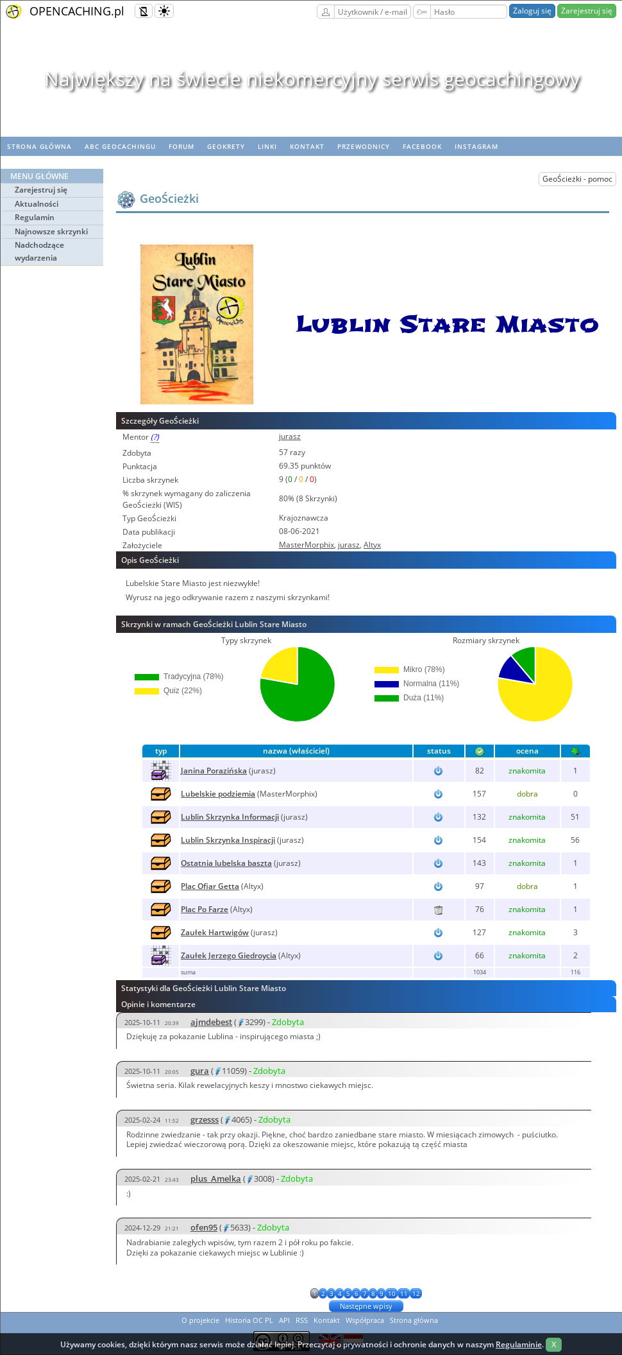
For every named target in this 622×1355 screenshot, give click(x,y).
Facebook (422, 146)
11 (404, 1293)
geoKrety (226, 146)
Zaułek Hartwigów (215, 932)
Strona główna (39, 146)
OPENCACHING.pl (76, 11)
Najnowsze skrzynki (51, 231)
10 (392, 1293)
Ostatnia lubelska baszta (226, 863)
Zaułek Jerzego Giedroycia (228, 955)
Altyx (372, 544)
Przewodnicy (363, 146)
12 (416, 1293)
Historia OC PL (249, 1320)
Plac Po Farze (204, 909)
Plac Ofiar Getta (210, 886)
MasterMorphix (306, 544)
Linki (267, 146)
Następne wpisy (366, 1306)
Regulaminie (519, 1344)
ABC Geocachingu (120, 146)
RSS (302, 1320)
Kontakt (307, 146)
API (284, 1320)
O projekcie (200, 1320)
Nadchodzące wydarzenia (39, 251)
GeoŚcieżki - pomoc (577, 178)
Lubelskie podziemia (218, 793)
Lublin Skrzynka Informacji (230, 816)
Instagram (476, 146)
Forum (181, 146)
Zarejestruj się (586, 10)
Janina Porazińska (214, 770)
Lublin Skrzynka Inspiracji (228, 839)
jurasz (290, 436)
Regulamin (35, 217)
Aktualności (36, 203)
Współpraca (365, 1320)
